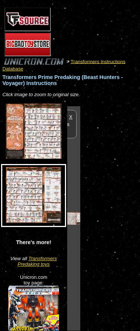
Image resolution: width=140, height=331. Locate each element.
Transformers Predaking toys (37, 261)
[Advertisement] (110, 218)
